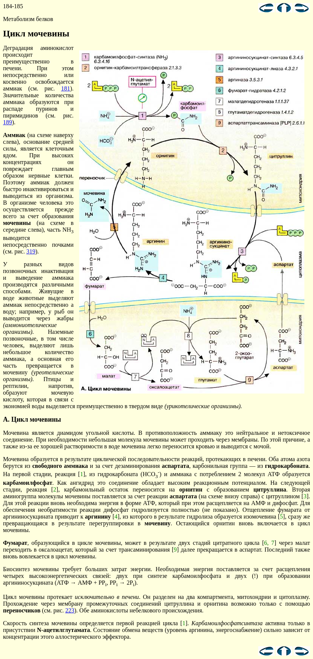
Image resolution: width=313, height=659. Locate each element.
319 (30, 251)
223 (69, 610)
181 (65, 88)
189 (7, 122)
